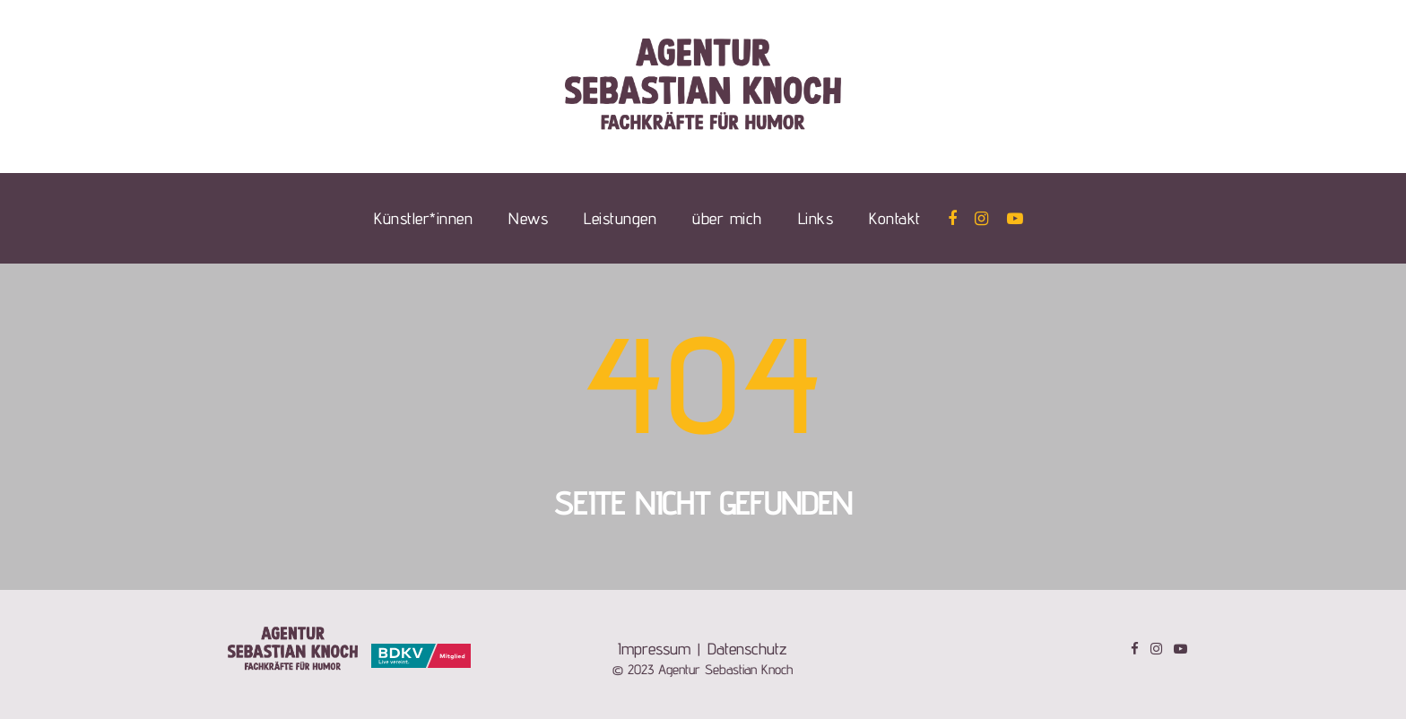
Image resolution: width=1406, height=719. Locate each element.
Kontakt (895, 218)
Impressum (654, 648)
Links (816, 218)
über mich (727, 218)
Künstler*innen (423, 218)
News (528, 218)
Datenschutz (747, 648)
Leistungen (620, 218)
